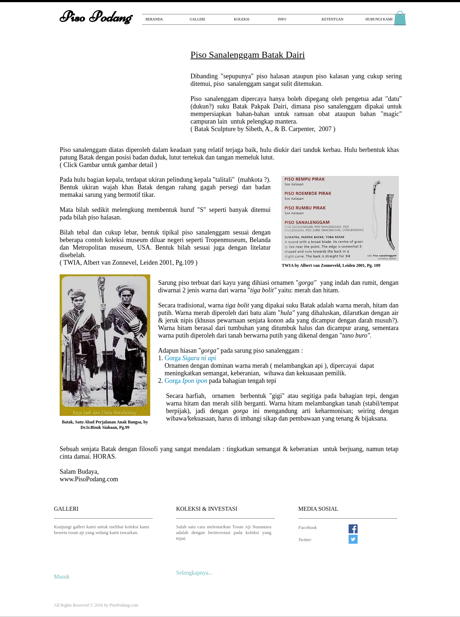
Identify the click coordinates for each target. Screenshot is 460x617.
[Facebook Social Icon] (353, 528)
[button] (120, 94)
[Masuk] (63, 576)
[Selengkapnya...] (197, 572)
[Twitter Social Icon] (353, 539)
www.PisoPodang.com (89, 479)
